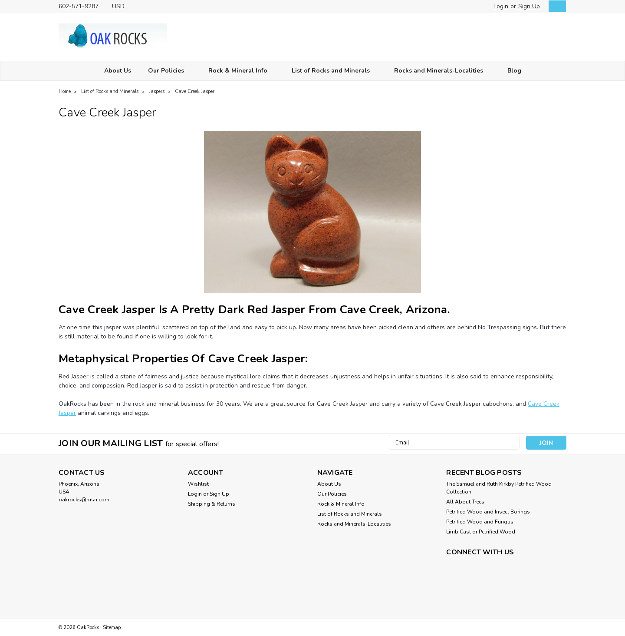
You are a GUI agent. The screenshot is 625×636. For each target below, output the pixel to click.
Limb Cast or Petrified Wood (480, 531)
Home (65, 91)
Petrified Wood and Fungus (479, 521)
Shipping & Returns (211, 503)
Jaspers (156, 91)
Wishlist (198, 483)
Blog (514, 70)
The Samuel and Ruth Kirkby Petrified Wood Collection (499, 487)
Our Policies (169, 71)
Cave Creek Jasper (194, 91)
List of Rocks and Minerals (334, 71)
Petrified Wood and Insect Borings (488, 511)
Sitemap (112, 627)
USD (121, 6)
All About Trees (465, 501)
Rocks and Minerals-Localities (442, 71)
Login (500, 6)
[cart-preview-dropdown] (555, 6)
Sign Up (529, 6)
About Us (117, 70)
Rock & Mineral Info (241, 71)
